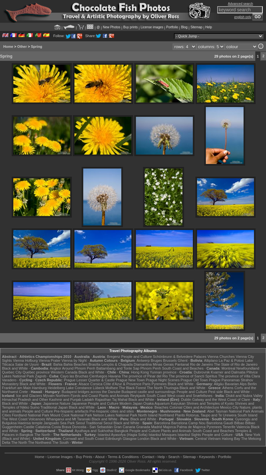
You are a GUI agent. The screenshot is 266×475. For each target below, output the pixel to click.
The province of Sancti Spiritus (193, 376)
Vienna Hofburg (25, 360)
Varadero (9, 380)
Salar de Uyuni (27, 364)
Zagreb (41, 376)
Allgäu (219, 384)
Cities (6, 415)
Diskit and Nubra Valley (244, 396)
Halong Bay (231, 439)
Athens (227, 388)
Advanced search (240, 4)
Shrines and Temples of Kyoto (210, 403)
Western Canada (64, 372)
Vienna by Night (73, 360)
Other (22, 46)
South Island (247, 415)
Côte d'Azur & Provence (122, 384)
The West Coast (15, 419)
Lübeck (98, 388)
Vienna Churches (221, 357)
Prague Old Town (194, 380)
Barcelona (162, 423)
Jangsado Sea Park (59, 423)
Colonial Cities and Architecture (194, 407)
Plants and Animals (114, 396)
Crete (23, 392)
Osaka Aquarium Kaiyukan (164, 403)
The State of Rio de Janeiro (236, 364)
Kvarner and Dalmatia (228, 372)
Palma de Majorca (191, 427)
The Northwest (39, 442)
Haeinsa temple (30, 423)
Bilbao (239, 423)
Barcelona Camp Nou (188, 423)
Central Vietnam (208, 439)
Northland (166, 415)
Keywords (207, 457)
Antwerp (143, 360)
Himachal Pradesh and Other (25, 399)
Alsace (83, 384)
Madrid (156, 427)
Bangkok (121, 431)
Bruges (156, 360)
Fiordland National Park (30, 415)
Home (8, 46)
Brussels (170, 360)
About (100, 457)
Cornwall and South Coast (83, 439)
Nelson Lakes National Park (115, 415)
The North (155, 388)
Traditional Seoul (99, 423)
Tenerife (229, 427)
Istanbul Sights (189, 435)
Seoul (80, 423)
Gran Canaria (124, 427)
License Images (60, 457)
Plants (180, 415)
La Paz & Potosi (231, 360)
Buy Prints (84, 457)
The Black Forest (132, 388)
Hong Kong (140, 372)
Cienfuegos (98, 376)
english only (242, 17)
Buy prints (130, 27)
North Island (147, 415)
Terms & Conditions (123, 457)
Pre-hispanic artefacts (71, 411)
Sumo (35, 407)
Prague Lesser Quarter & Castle (89, 380)
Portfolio (172, 27)
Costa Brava (61, 427)
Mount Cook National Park (71, 415)
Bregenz (113, 357)
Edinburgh (113, 439)
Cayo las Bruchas (74, 376)
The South (60, 442)
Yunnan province (163, 372)
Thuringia (171, 388)
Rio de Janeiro (201, 364)
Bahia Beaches (75, 364)
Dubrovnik (202, 372)
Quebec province (36, 372)
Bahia (57, 364)
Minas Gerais (163, 364)
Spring (36, 46)
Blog (184, 27)
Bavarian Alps (235, 384)
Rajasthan (103, 399)
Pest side (215, 392)
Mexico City (229, 407)
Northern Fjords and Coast (77, 396)
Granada (143, 427)
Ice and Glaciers (29, 396)
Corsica (96, 384)
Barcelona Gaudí (219, 423)
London (144, 439)
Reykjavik (137, 396)
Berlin (252, 384)
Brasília (94, 364)
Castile (28, 427)
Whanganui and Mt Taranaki (68, 419)
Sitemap (197, 27)
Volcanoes (37, 419)
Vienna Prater (49, 360)
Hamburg (39, 388)
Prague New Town (130, 380)
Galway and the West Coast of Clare (221, 399)
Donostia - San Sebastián (92, 427)
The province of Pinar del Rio (145, 376)
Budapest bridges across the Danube (90, 392)
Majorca (169, 427)
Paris (146, 384)
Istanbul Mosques (163, 435)
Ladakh (88, 399)
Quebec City (12, 372)
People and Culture (136, 357)
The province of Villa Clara (239, 376)
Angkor (55, 368)
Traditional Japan (54, 407)
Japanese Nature (57, 403)
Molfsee (111, 388)
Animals (257, 411)
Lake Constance (79, 388)
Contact (148, 457)
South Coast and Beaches (183, 368)
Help (208, 27)
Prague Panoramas (224, 380)
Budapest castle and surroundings (149, 392)
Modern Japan (130, 403)
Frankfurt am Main (16, 388)
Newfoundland (247, 368)
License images (152, 27)
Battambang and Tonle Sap (118, 368)
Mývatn (49, 396)
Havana (114, 376)
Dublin (186, 399)
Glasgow (130, 439)
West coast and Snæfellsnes (189, 396)
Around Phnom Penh (78, 368)
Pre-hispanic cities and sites (111, 411)
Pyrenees (159, 384)
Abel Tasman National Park (228, 411)
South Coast (156, 396)
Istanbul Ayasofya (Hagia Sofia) (122, 435)
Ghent (183, 360)
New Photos (111, 27)
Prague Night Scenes (163, 380)
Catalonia (42, 427)
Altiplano (211, 360)
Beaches (161, 407)
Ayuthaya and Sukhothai (94, 431)
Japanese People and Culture (94, 403)
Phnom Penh (150, 368)
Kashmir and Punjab (65, 399)
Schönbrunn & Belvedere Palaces (179, 357)
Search (174, 457)
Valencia (243, 427)
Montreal (228, 368)
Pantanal (182, 364)
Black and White (15, 368)
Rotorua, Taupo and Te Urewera (211, 415)
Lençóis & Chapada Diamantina (126, 364)
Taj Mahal (119, 399)
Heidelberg (56, 388)
